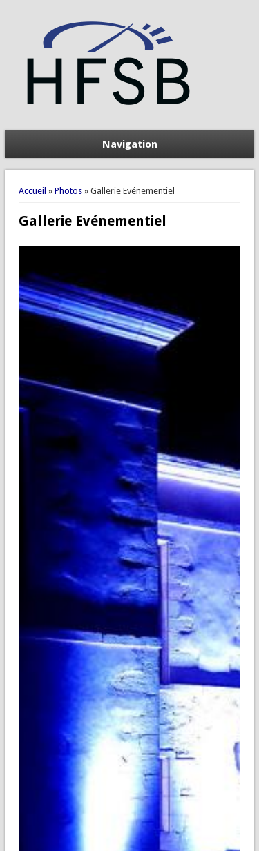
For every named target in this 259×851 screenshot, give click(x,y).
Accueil (32, 191)
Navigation (129, 144)
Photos (68, 191)
